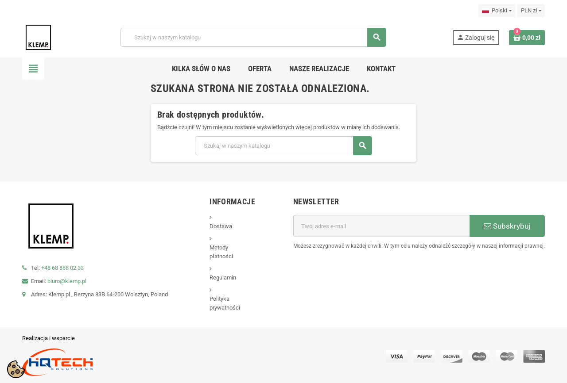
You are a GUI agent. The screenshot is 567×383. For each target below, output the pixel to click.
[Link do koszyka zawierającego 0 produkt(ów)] (527, 37)
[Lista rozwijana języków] (496, 10)
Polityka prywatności (225, 303)
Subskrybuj (507, 226)
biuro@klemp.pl (66, 281)
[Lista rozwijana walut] (531, 10)
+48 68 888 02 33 (62, 267)
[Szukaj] (252, 37)
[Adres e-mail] (381, 226)
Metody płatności (221, 252)
